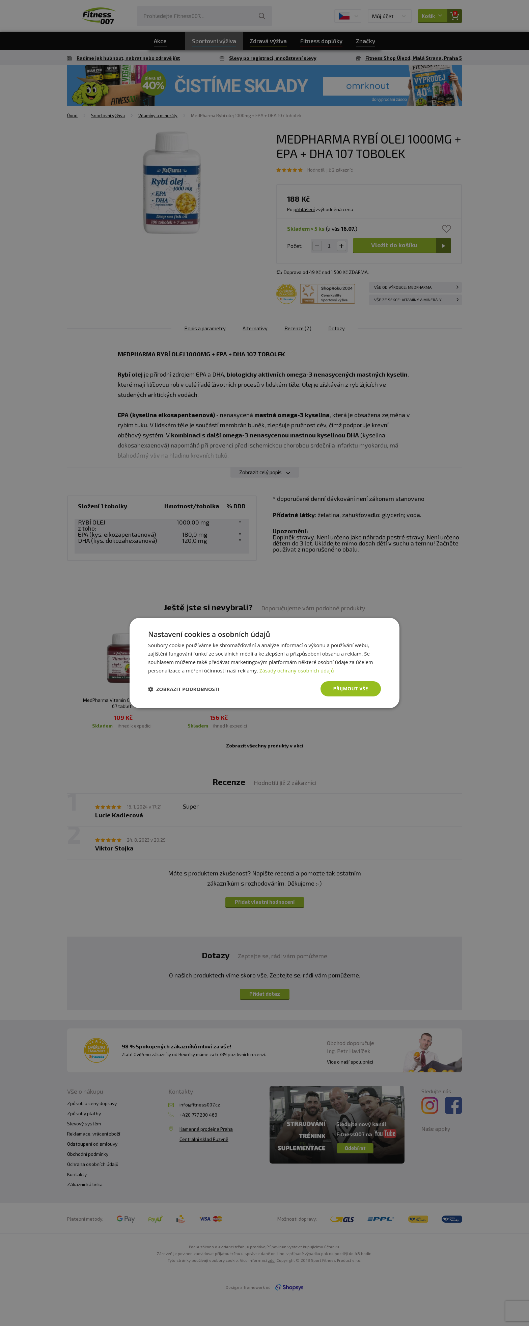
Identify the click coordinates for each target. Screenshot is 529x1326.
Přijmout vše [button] (350, 688)
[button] (184, 689)
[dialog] (264, 663)
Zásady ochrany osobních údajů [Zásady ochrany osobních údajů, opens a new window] (296, 670)
